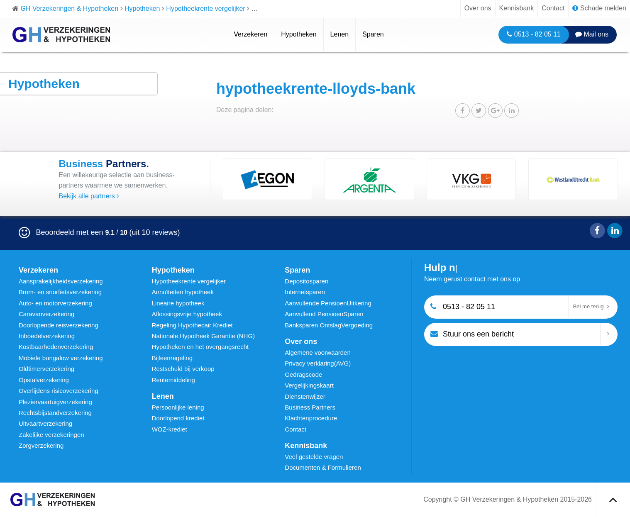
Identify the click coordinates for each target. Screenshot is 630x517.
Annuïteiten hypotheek (183, 291)
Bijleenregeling (172, 357)
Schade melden (599, 8)
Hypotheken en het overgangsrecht (200, 346)
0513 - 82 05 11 (534, 34)
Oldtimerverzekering (46, 368)
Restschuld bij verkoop (183, 368)
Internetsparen (305, 291)
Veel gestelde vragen (314, 456)
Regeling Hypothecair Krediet (192, 325)
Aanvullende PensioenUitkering (328, 303)
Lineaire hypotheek (178, 303)
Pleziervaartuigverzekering (55, 401)
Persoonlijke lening (178, 407)
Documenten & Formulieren (323, 467)
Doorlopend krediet (178, 418)
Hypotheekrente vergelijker (189, 281)
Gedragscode (303, 374)
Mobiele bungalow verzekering (61, 357)
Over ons (477, 8)
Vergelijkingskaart (309, 385)
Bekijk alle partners (89, 196)
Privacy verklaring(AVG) (318, 363)
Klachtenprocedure (311, 418)
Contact (553, 8)
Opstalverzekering (44, 379)
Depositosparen (306, 281)
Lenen (339, 34)
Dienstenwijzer (305, 396)
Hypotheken (298, 34)
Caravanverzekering (46, 313)
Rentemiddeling (173, 379)
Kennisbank (516, 8)
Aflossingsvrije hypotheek (187, 313)
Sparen (373, 34)
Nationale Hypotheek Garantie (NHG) (203, 335)
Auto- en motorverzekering (55, 303)
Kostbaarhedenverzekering (56, 346)
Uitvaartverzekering (45, 423)
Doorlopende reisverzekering (58, 325)
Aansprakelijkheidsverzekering (61, 281)
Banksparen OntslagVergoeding (329, 325)
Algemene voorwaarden (317, 352)
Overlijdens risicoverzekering (58, 390)
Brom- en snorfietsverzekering (60, 291)
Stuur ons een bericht (472, 333)
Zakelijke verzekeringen (51, 434)
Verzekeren (250, 34)
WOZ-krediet (169, 429)
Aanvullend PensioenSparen (324, 313)
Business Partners (310, 407)
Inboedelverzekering (47, 335)
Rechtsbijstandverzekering (55, 412)
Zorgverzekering (41, 445)
